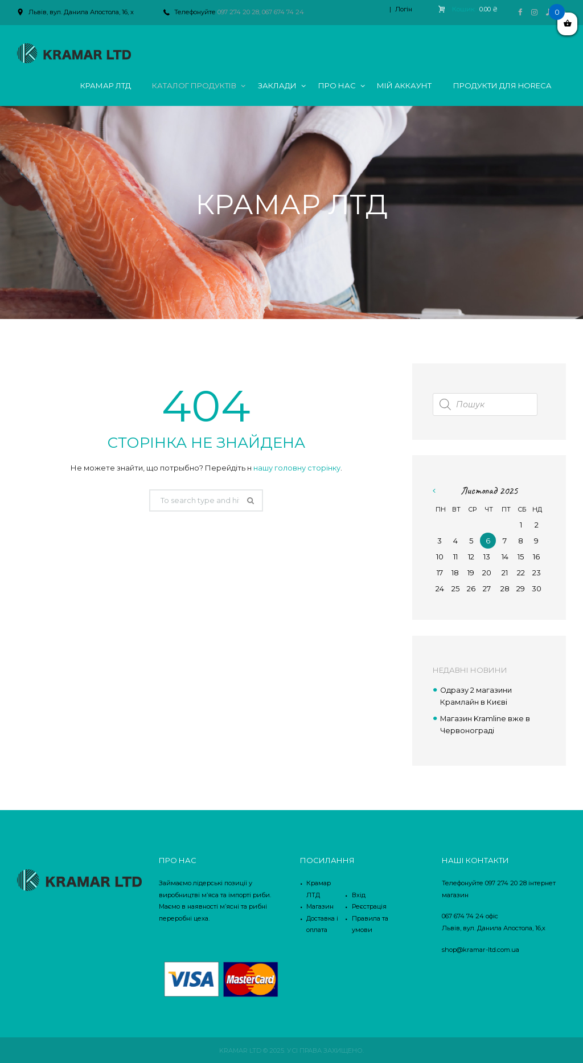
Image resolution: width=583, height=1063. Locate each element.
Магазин (320, 905)
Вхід (359, 894)
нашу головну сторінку (296, 467)
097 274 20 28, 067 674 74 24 (260, 12)
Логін (403, 9)
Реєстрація (369, 905)
